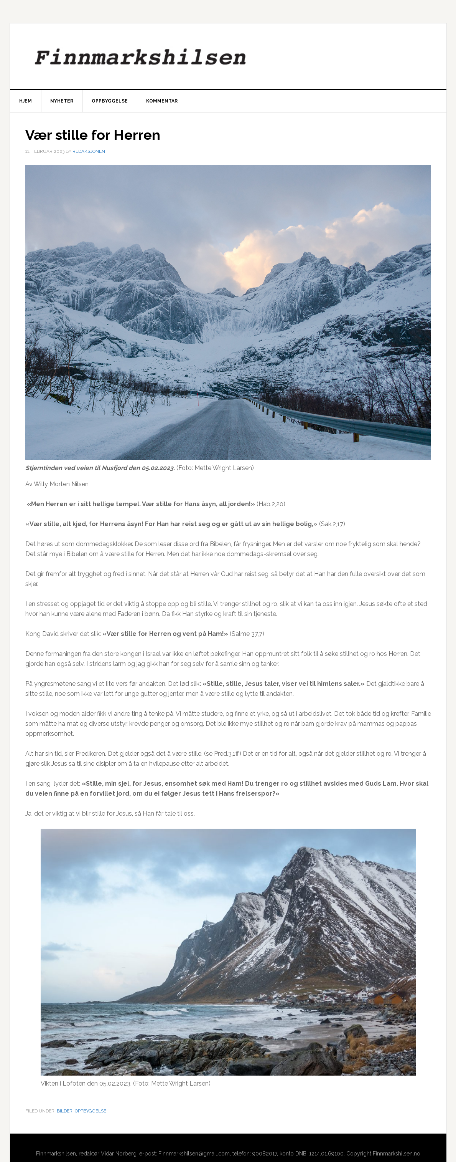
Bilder (64, 1111)
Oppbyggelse (90, 1111)
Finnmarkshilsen (228, 56)
